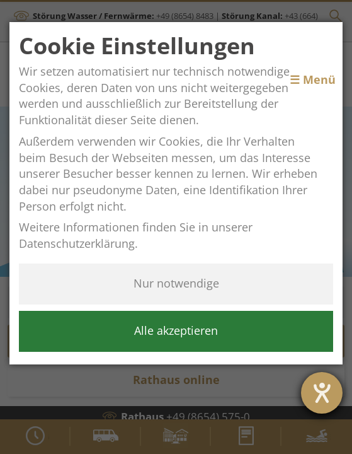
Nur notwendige (176, 283)
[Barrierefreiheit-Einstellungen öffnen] (322, 393)
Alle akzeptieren (176, 330)
